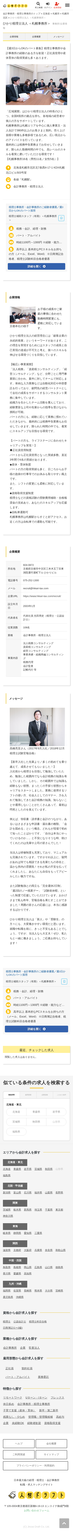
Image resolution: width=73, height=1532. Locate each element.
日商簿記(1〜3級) (13, 1327)
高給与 (60, 1416)
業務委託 (43, 1376)
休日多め (8, 1404)
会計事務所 (10, 1347)
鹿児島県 (8, 1297)
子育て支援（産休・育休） (19, 1410)
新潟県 (7, 1192)
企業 (23, 1347)
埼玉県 (38, 1209)
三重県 (38, 1233)
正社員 (9, 1368)
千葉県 (49, 1209)
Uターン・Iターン (36, 1397)
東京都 (59, 1209)
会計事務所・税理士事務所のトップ (21, 13)
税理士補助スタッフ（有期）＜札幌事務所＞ (33, 218)
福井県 (38, 1192)
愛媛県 (17, 1273)
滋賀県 (7, 1250)
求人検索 (39, 5)
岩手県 (56, 1111)
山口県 (49, 1267)
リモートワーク (12, 1397)
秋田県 (36, 1121)
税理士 (7, 1321)
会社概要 (51, 1443)
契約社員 (27, 1368)
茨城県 (7, 1209)
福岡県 (7, 1290)
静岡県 (17, 1233)
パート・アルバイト (17, 1376)
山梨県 (49, 1192)
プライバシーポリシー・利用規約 (36, 1465)
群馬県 (28, 1209)
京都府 (17, 1250)
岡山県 (28, 1267)
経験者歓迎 (34, 1423)
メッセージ (58, 36)
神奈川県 (8, 1215)
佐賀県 (17, 1290)
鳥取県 (7, 1267)
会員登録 (57, 5)
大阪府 (28, 1250)
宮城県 (16, 1121)
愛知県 (28, 1233)
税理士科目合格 (38, 1321)
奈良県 (49, 1250)
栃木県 (17, 1209)
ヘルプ (19, 1443)
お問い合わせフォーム (36, 1510)
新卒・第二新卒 (48, 1410)
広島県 (38, 1267)
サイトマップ (51, 1454)
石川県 (28, 1192)
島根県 (17, 1267)
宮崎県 (59, 1290)
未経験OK (18, 1423)
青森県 (36, 1111)
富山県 (17, 1192)
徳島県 (59, 1267)
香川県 (7, 1273)
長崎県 (28, 1290)
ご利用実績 (18, 1454)
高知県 (28, 1273)
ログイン (48, 5)
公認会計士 (19, 1321)
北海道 (46, 13)
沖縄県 (20, 1297)
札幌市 (56, 13)
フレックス (57, 1397)
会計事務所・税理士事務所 (33, 1404)
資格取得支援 (52, 1423)
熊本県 (38, 1290)
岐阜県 (7, 1233)
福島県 (16, 1131)
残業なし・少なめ (14, 1416)
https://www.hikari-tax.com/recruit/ (42, 596)
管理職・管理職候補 (40, 1416)
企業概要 (36, 36)
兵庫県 (38, 1250)
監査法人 (34, 1347)
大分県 (49, 1290)
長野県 (59, 1192)
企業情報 (14, 36)
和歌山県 (60, 1250)
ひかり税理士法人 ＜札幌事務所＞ (28, 17)
